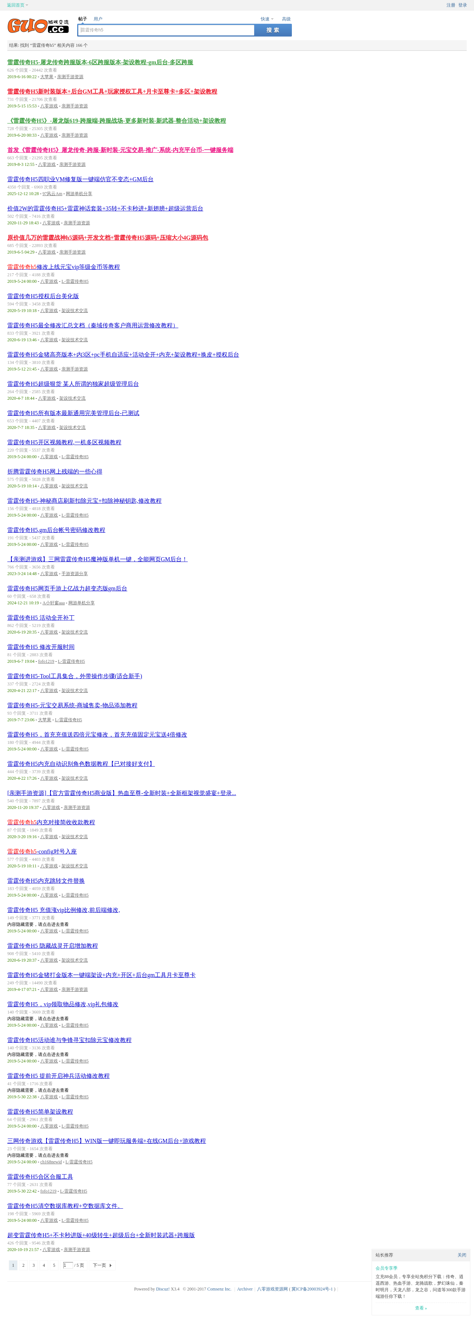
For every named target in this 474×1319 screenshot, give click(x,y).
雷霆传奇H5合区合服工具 (40, 1177)
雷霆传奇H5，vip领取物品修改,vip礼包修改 (62, 1004)
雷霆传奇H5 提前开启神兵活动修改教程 (58, 1076)
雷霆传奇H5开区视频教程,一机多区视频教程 (64, 442)
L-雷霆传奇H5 (75, 281)
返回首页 (16, 5)
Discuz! (163, 1289)
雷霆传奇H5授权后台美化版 (43, 296)
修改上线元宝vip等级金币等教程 (63, 267)
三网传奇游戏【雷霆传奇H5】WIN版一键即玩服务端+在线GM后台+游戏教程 (106, 1141)
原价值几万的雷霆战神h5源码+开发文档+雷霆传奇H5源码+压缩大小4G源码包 (107, 238)
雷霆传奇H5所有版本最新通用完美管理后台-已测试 (73, 413)
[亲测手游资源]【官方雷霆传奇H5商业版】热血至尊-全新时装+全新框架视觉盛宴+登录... (121, 793)
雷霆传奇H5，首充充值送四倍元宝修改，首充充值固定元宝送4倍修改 (97, 734)
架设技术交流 (74, 310)
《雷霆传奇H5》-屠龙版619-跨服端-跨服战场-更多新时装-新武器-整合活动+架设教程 (116, 121)
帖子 (82, 19)
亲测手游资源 (70, 76)
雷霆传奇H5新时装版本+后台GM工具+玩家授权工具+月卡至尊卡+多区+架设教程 (112, 91)
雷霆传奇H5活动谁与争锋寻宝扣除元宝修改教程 (69, 1040)
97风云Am (52, 193)
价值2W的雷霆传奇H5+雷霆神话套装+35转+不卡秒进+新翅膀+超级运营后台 (105, 208)
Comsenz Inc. (219, 1289)
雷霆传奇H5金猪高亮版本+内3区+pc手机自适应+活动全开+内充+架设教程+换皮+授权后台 (123, 354)
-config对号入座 (42, 851)
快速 (265, 19)
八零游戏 (49, 106)
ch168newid (51, 1161)
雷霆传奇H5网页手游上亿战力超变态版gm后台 (67, 588)
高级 (286, 19)
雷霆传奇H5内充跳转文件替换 (46, 881)
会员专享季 (387, 1268)
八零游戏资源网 (272, 1289)
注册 (451, 5)
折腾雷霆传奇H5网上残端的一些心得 (54, 471)
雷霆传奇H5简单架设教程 (40, 1112)
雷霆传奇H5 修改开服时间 (41, 647)
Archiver (245, 1289)
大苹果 (46, 76)
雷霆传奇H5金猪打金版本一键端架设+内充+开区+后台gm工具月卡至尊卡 (101, 975)
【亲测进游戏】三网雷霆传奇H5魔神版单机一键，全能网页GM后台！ (97, 559)
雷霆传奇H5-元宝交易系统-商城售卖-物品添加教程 (72, 705)
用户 (98, 19)
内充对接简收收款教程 (51, 822)
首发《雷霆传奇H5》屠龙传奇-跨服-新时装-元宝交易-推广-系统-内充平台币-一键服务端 (120, 150)
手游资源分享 (74, 573)
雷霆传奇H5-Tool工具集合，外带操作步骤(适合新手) (74, 676)
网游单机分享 (79, 193)
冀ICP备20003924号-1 (312, 1289)
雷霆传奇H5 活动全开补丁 (41, 618)
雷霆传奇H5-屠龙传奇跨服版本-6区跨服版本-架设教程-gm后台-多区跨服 (100, 62)
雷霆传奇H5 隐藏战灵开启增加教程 (52, 946)
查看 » (421, 1308)
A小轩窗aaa (53, 602)
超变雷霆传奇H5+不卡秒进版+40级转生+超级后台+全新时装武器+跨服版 (101, 1235)
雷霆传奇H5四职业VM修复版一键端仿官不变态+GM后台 (80, 179)
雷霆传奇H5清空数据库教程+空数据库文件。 (65, 1206)
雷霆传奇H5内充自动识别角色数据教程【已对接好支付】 (81, 764)
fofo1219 (46, 661)
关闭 (462, 1255)
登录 (462, 5)
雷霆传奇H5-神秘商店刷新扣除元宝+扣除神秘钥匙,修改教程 (84, 501)
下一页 (99, 1265)
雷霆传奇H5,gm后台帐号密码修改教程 (56, 530)
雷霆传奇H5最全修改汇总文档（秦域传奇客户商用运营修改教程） (92, 325)
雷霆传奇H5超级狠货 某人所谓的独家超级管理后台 (73, 384)
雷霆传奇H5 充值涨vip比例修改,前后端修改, (63, 910)
